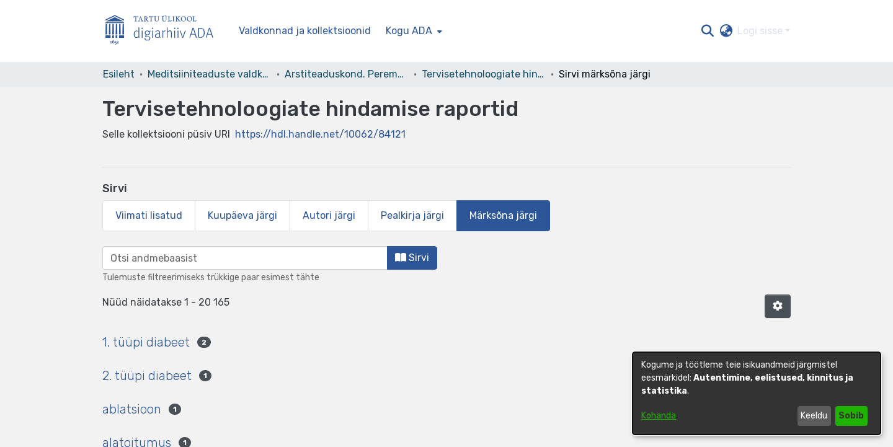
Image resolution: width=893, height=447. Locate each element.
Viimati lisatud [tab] (148, 215)
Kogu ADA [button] (409, 31)
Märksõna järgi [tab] (503, 215)
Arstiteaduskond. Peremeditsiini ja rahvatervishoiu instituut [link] (347, 74)
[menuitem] (412, 31)
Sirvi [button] (412, 257)
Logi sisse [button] (761, 31)
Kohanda (658, 415)
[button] (707, 31)
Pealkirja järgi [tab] (412, 215)
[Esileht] (164, 31)
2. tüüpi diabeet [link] (147, 375)
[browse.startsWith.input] (245, 258)
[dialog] (757, 393)
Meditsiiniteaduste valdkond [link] (210, 74)
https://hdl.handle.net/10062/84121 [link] (320, 134)
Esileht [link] (119, 74)
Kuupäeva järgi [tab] (242, 215)
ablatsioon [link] (131, 409)
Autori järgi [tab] (329, 215)
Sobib (851, 415)
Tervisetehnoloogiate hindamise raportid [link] (484, 74)
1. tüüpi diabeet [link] (146, 342)
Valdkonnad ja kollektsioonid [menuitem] (305, 31)
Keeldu (814, 415)
